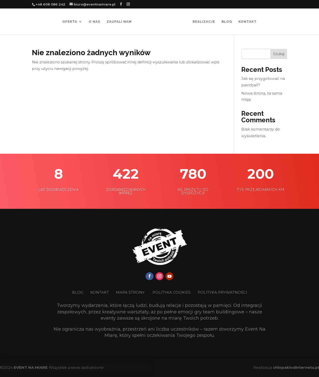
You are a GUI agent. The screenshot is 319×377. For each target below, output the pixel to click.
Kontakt (248, 21)
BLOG (78, 292)
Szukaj (278, 54)
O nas (94, 21)
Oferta (69, 21)
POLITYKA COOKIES (172, 292)
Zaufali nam (119, 21)
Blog (227, 21)
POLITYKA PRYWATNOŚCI (222, 292)
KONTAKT (100, 292)
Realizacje (204, 21)
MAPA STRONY (130, 292)
